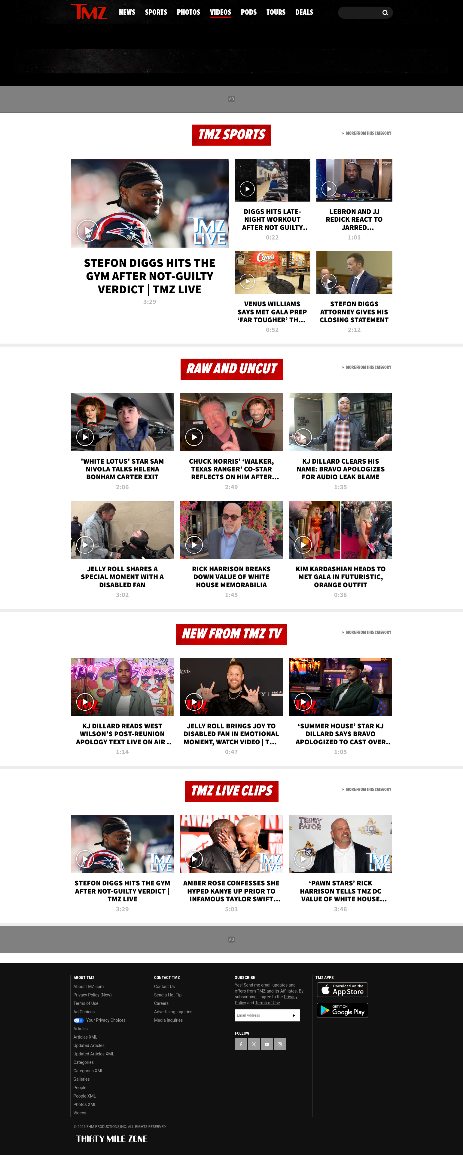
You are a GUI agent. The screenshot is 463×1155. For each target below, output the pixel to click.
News (85, 61)
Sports (131, 61)
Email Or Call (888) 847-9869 (139, 37)
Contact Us (164, 986)
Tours (321, 61)
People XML (85, 1096)
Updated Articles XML (94, 1054)
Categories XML (88, 1070)
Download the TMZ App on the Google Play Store (342, 1010)
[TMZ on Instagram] (106, 11)
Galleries (82, 1079)
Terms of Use (86, 1003)
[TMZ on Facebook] (75, 11)
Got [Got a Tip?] (89, 37)
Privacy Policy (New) (93, 995)
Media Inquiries (168, 1020)
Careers (161, 1003)
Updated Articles (89, 1045)
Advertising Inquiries (173, 1011)
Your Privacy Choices (100, 1020)
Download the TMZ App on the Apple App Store (342, 989)
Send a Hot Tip (167, 995)
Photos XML (85, 1104)
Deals (366, 61)
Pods (278, 61)
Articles (81, 1028)
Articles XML (86, 1037)
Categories (84, 1062)
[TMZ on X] (84, 11)
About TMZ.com (89, 986)
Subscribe (294, 1015)
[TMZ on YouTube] (267, 1044)
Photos (182, 61)
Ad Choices (84, 1011)
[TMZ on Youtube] (94, 11)
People (80, 1087)
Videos (233, 61)
